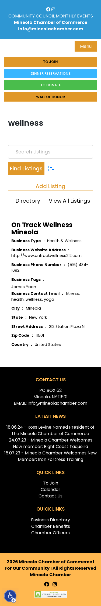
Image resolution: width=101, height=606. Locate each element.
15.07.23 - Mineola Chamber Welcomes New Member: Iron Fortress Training (50, 456)
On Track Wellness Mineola (41, 228)
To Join (50, 61)
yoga (49, 299)
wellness (34, 299)
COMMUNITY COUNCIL (31, 16)
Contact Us (50, 496)
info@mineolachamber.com (50, 29)
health (17, 299)
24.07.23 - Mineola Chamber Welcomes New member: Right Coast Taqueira (50, 443)
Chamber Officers (50, 533)
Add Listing (50, 186)
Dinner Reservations (51, 73)
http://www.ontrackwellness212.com (46, 255)
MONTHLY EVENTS (74, 16)
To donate (50, 85)
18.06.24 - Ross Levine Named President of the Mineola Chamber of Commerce (50, 430)
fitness (72, 293)
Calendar (50, 489)
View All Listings (69, 201)
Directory (27, 201)
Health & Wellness (64, 240)
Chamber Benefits (50, 526)
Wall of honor (50, 96)
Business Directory (50, 520)
